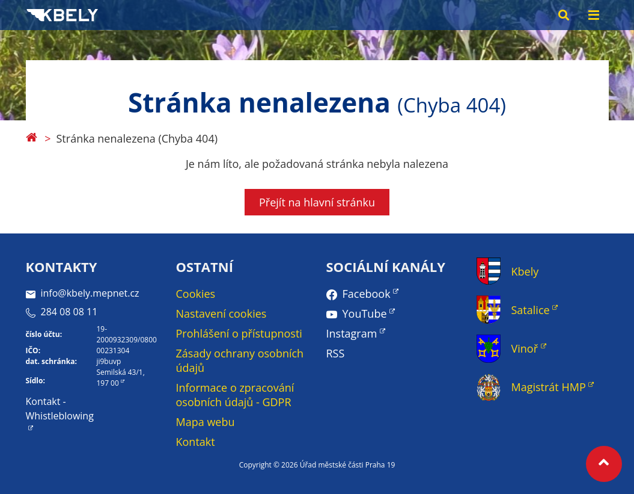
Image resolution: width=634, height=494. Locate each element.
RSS (335, 353)
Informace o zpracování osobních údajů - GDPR (235, 394)
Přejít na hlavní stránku (317, 202)
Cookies (196, 293)
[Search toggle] (564, 15)
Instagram (351, 333)
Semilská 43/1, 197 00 (120, 377)
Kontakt (195, 441)
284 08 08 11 (62, 311)
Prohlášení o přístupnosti (239, 333)
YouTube (365, 313)
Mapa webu (205, 422)
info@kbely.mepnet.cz (82, 293)
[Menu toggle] (594, 15)
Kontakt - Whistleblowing (60, 408)
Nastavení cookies (221, 313)
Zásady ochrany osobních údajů (240, 360)
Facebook (367, 293)
